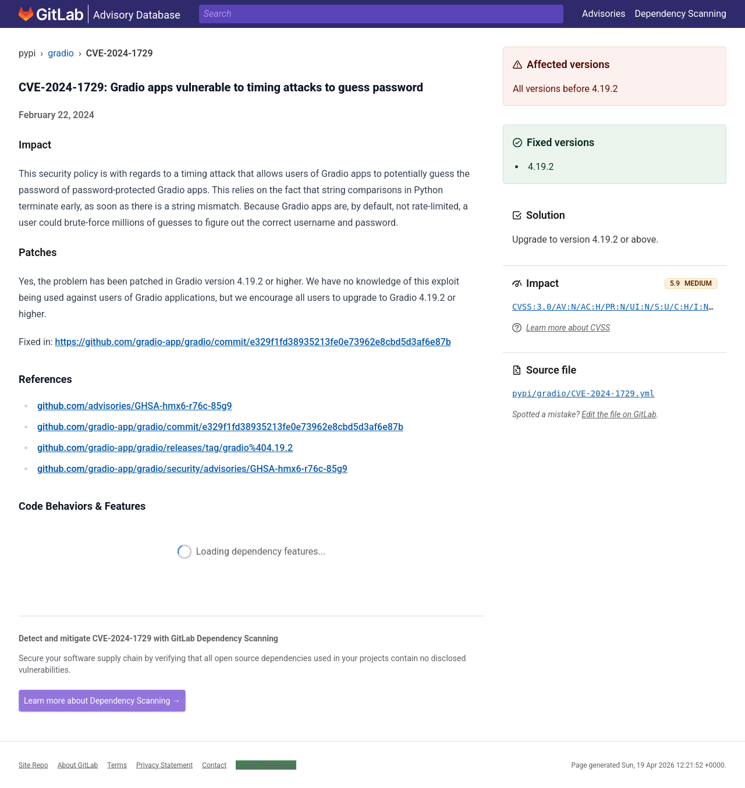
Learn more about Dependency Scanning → (102, 700)
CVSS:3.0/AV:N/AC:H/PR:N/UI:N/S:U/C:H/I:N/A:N (620, 306)
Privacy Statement (164, 765)
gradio (61, 53)
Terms (117, 765)
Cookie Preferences (266, 765)
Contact (214, 765)
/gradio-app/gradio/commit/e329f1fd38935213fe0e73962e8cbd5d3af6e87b (220, 426)
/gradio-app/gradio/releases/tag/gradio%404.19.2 (165, 447)
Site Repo (33, 765)
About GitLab (78, 765)
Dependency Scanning (680, 13)
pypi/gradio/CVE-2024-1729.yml (583, 393)
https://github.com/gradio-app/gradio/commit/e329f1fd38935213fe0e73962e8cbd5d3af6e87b (253, 341)
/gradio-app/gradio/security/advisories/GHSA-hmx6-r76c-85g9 (192, 468)
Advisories (604, 13)
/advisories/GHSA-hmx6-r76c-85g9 (134, 405)
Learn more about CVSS (568, 327)
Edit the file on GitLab (618, 414)
